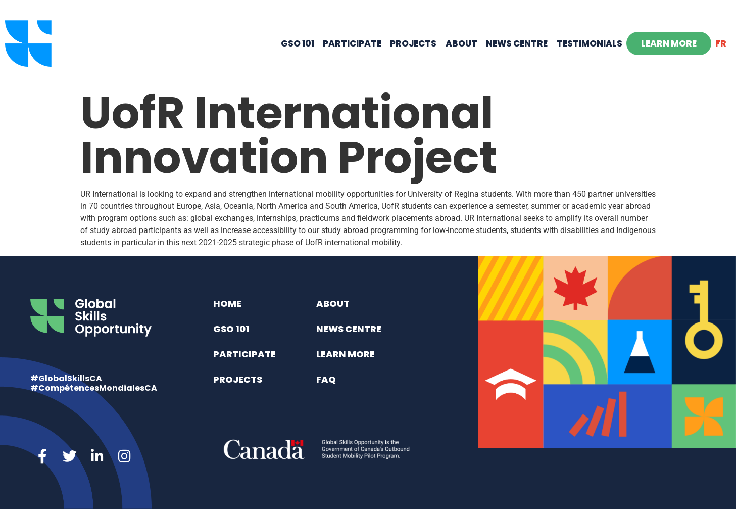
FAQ (326, 379)
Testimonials (589, 43)
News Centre (517, 43)
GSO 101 (297, 43)
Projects (413, 43)
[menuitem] (721, 43)
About (461, 43)
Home (227, 303)
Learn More (669, 43)
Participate (352, 43)
